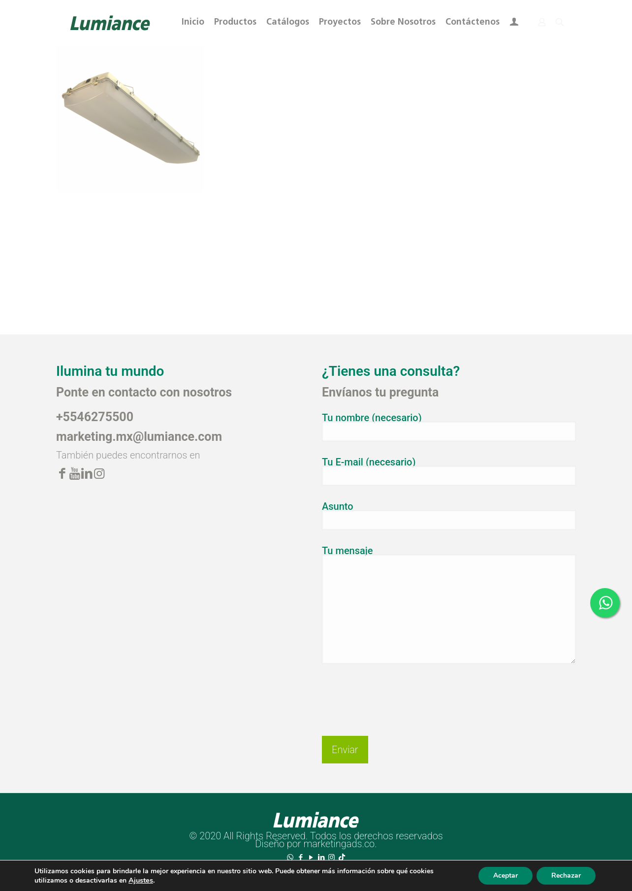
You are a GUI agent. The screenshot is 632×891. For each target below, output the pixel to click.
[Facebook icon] (300, 857)
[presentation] (397, 692)
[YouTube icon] (311, 857)
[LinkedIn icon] (321, 857)
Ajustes (140, 880)
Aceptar (505, 875)
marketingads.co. (340, 844)
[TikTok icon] (342, 857)
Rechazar (566, 875)
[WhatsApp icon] (290, 857)
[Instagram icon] (331, 857)
